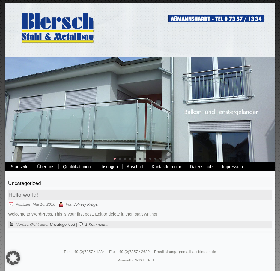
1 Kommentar (97, 224)
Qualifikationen (77, 166)
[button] (13, 258)
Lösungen (109, 166)
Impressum (232, 166)
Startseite (19, 166)
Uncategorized (62, 224)
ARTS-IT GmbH (144, 260)
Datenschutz (201, 166)
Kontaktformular (166, 166)
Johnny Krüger (86, 204)
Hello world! (23, 195)
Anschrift (135, 166)
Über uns (45, 166)
